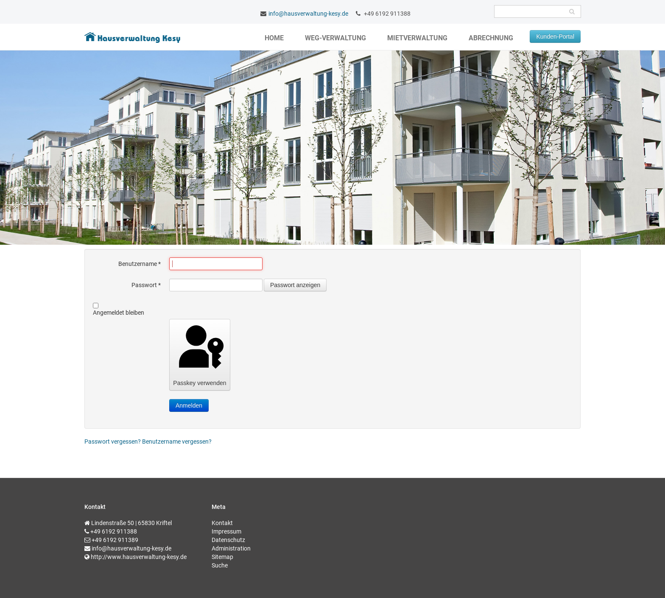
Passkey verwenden (199, 354)
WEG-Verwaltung (335, 38)
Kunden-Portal (555, 36)
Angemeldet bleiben (118, 312)
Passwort (146, 285)
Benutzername (139, 263)
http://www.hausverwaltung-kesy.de (139, 556)
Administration (231, 548)
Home (274, 38)
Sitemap (222, 556)
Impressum (226, 531)
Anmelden (189, 405)
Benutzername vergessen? (177, 441)
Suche (220, 565)
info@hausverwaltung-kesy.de (308, 13)
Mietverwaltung (417, 38)
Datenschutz (228, 540)
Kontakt (222, 523)
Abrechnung (491, 38)
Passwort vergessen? (113, 441)
